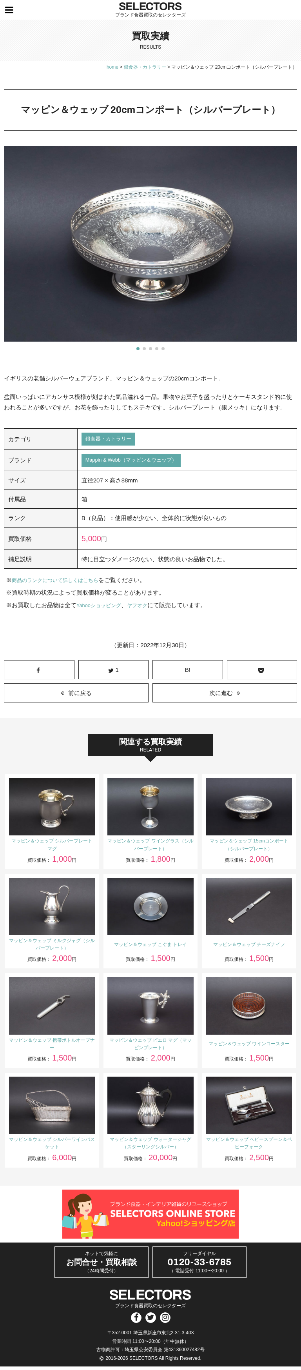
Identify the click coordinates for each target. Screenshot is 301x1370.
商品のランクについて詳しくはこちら (62, 583)
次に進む (221, 696)
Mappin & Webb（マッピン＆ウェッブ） (138, 462)
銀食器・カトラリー (111, 440)
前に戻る (80, 696)
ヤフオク (146, 608)
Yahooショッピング (102, 608)
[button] (138, 348)
